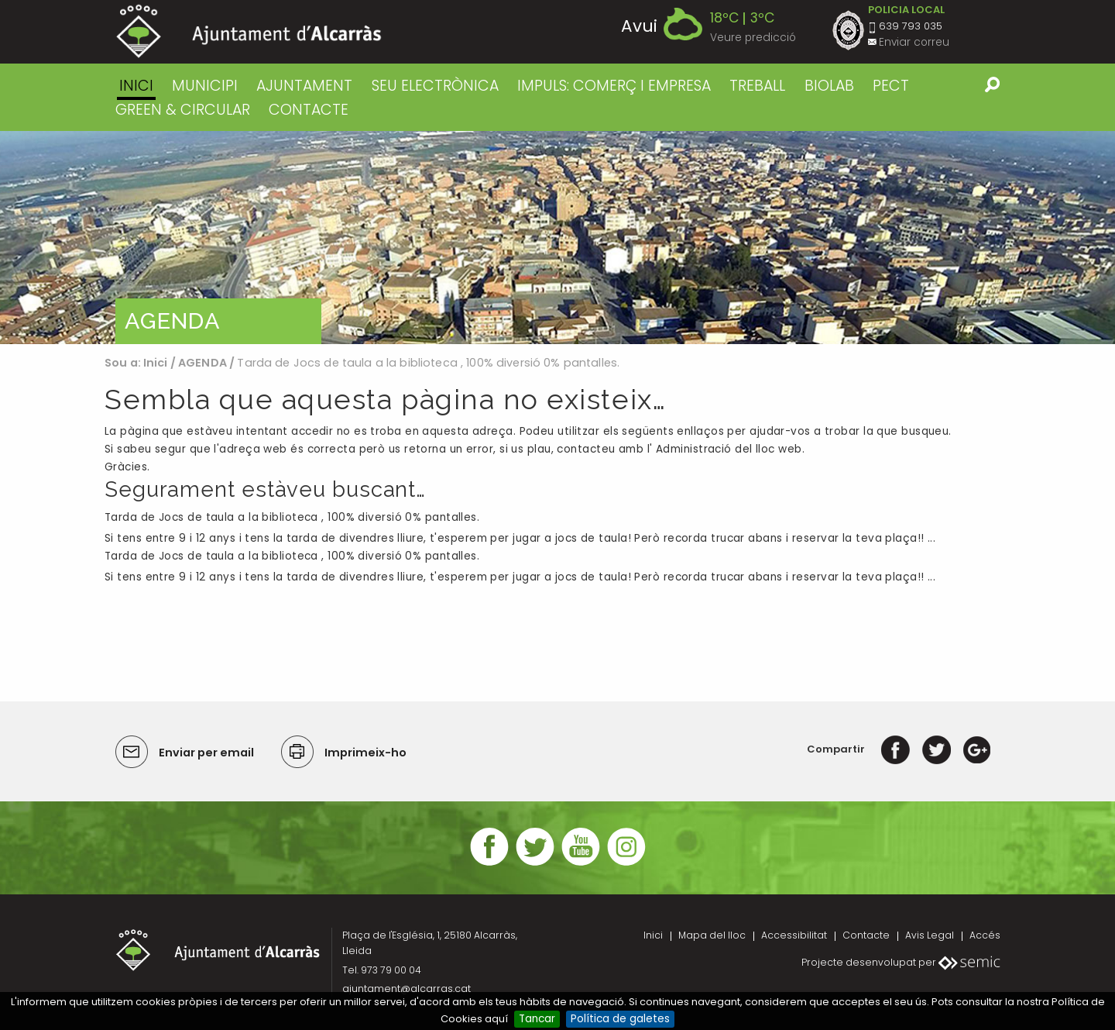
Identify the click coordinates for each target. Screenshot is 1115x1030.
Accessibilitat (794, 935)
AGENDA (202, 362)
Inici (136, 85)
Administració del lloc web (729, 449)
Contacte (866, 935)
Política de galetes (620, 1018)
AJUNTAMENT (304, 85)
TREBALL (757, 85)
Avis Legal (929, 935)
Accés (984, 935)
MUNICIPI (205, 85)
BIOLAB (829, 85)
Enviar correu (914, 42)
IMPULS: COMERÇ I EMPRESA (614, 85)
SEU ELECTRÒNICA (435, 85)
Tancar (537, 1018)
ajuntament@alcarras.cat (406, 988)
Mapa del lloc (712, 935)
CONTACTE (308, 109)
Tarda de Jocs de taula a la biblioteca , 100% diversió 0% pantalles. (292, 517)
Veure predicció (753, 37)
